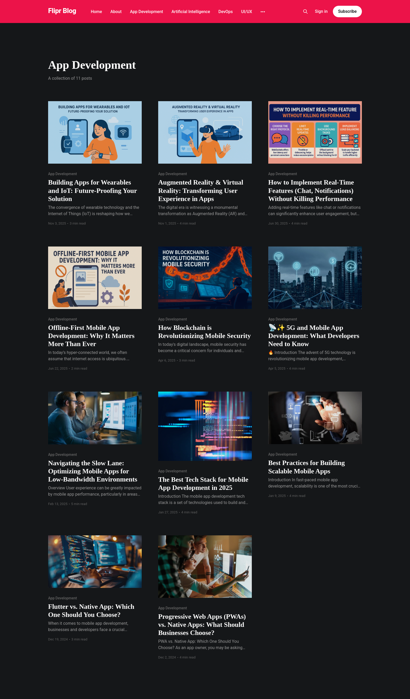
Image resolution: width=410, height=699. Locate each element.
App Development (146, 11)
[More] (263, 12)
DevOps (225, 11)
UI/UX (246, 11)
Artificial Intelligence (191, 11)
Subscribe (347, 11)
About (116, 11)
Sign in (321, 11)
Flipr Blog (62, 11)
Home (96, 11)
